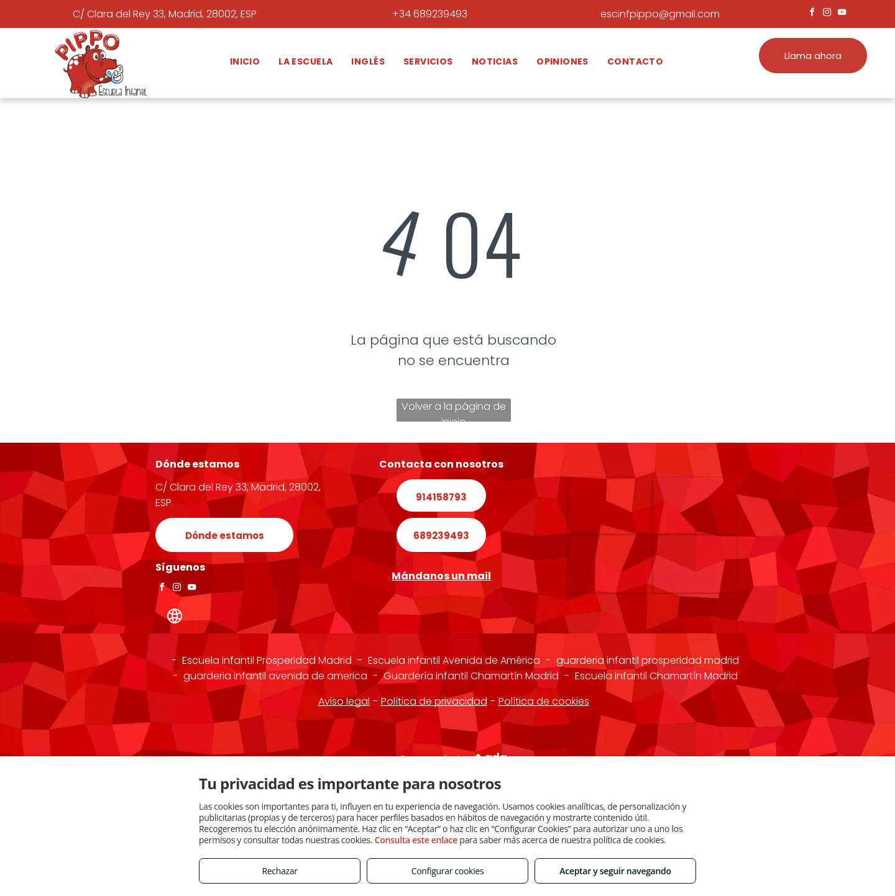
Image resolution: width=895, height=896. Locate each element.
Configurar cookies (447, 871)
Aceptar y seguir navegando (615, 871)
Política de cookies (543, 701)
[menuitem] (245, 61)
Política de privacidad (434, 701)
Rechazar (279, 871)
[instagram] (827, 14)
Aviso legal (344, 701)
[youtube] (842, 14)
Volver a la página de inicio (454, 410)
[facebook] (812, 14)
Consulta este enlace (416, 840)
